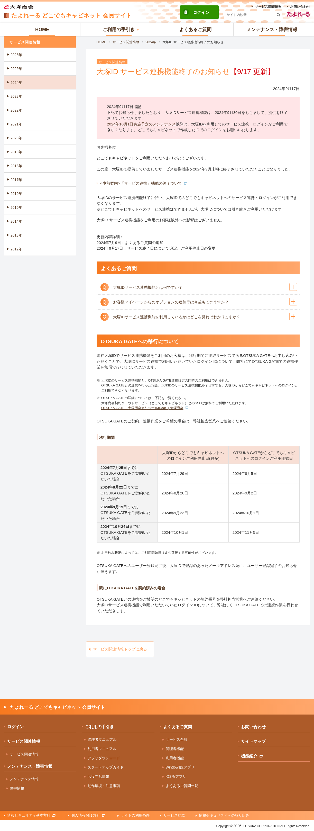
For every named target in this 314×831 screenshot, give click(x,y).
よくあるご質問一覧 (182, 786)
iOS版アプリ (176, 776)
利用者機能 (175, 758)
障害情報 (17, 788)
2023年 (16, 96)
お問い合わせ (253, 727)
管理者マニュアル (102, 739)
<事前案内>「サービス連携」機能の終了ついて (143, 183)
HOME (101, 42)
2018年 (16, 166)
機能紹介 (252, 756)
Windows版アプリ (180, 767)
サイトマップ (253, 741)
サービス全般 (176, 739)
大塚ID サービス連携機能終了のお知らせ (193, 42)
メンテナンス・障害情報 (29, 766)
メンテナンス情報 (24, 779)
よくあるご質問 (177, 727)
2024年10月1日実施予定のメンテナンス (141, 124)
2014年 (16, 221)
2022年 (16, 110)
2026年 (16, 55)
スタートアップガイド (106, 767)
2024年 (150, 42)
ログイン (201, 12)
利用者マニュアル (102, 749)
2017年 (16, 180)
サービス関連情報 (126, 42)
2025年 (16, 69)
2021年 (16, 124)
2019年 (16, 152)
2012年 (16, 249)
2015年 (16, 207)
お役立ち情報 (98, 776)
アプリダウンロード (104, 758)
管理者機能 (175, 749)
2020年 (16, 138)
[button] (118, 29)
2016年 (16, 194)
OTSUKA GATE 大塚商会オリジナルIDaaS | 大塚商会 (144, 408)
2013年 (16, 235)
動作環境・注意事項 (104, 786)
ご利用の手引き (99, 727)
